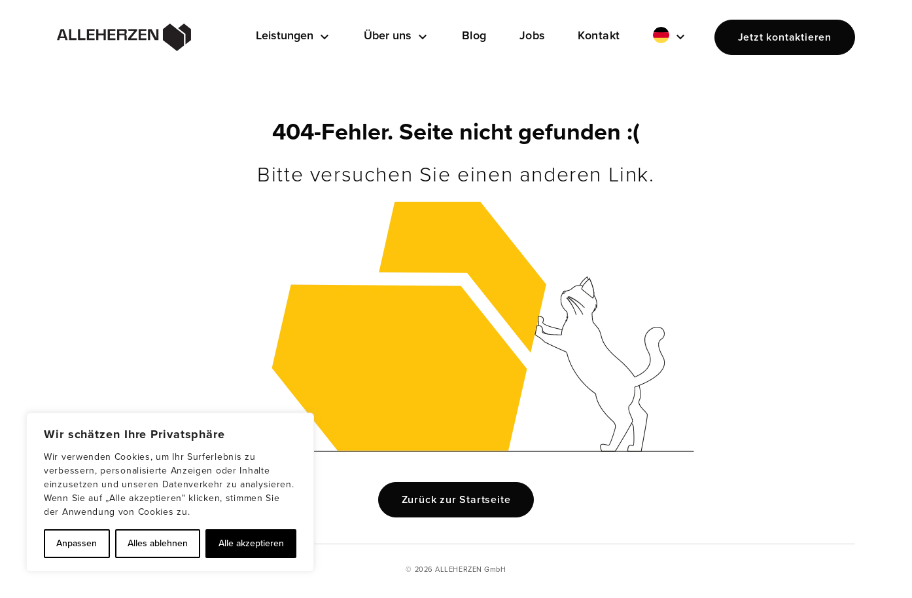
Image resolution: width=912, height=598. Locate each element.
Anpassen (76, 543)
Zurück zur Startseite (456, 499)
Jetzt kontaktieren (785, 37)
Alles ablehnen (158, 543)
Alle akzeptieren (251, 543)
